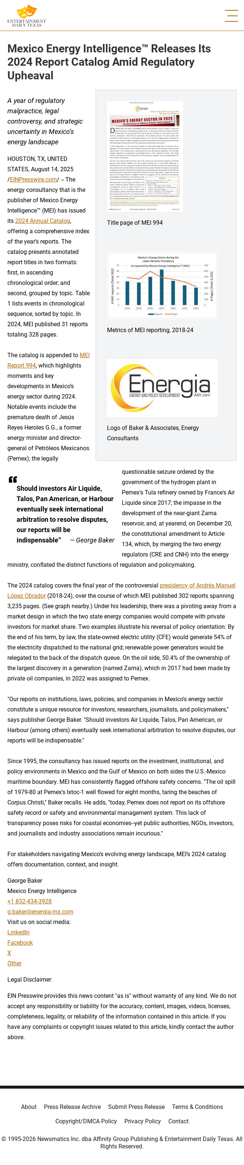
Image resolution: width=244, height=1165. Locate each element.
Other (14, 963)
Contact (178, 1121)
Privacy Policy (142, 1121)
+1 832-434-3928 (29, 901)
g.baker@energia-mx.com (40, 911)
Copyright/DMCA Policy (86, 1121)
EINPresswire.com (33, 179)
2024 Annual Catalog (42, 220)
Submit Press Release (136, 1106)
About (29, 1106)
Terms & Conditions (197, 1106)
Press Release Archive (72, 1106)
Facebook (20, 942)
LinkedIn (18, 932)
